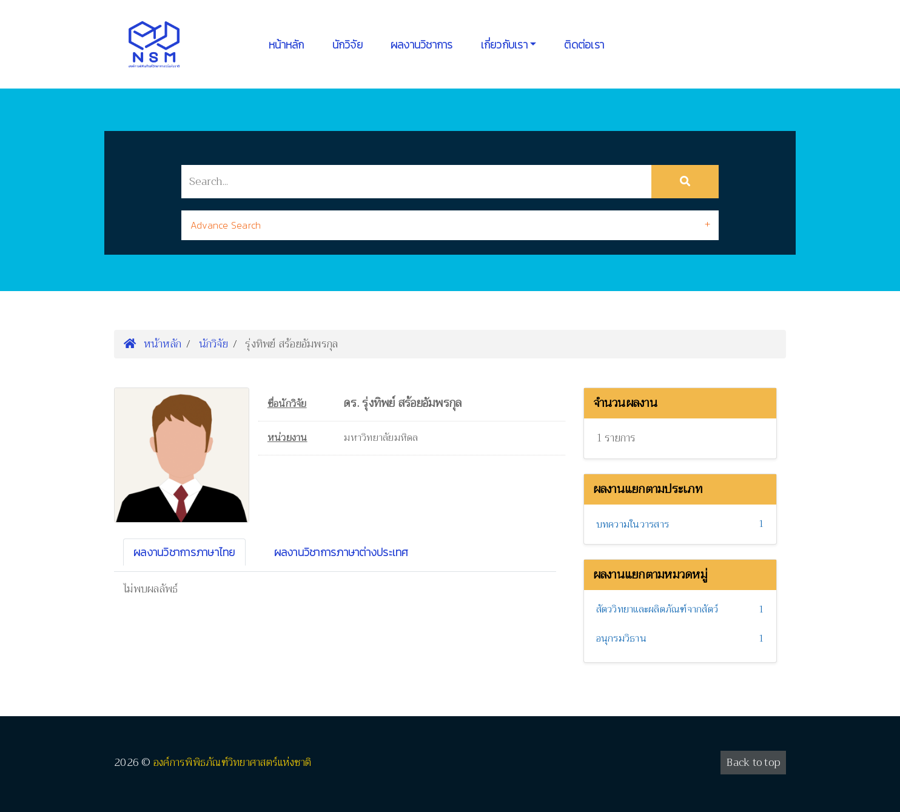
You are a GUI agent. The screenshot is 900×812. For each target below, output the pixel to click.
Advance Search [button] (225, 225)
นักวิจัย (347, 44)
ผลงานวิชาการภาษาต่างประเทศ (341, 552)
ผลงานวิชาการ (422, 44)
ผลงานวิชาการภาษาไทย (184, 552)
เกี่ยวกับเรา (504, 44)
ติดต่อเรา (584, 44)
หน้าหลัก (286, 44)
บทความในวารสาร (633, 524)
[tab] (450, 225)
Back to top (753, 762)
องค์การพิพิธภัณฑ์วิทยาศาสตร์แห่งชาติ (232, 762)
